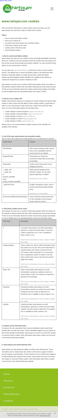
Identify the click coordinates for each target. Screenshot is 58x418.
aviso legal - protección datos (29, 409)
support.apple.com (28, 121)
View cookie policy (45, 415)
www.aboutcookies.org (21, 70)
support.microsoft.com (36, 111)
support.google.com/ (30, 118)
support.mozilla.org (28, 116)
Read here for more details (38, 178)
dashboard (17, 409)
